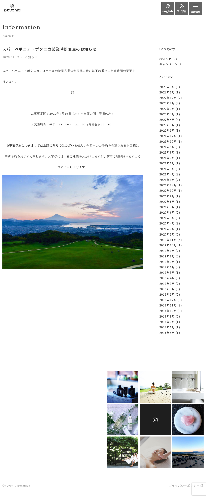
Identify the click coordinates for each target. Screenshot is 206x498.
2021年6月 (167, 163)
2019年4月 (167, 278)
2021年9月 (167, 147)
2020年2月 (167, 229)
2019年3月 (167, 284)
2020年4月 (167, 223)
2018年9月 (167, 316)
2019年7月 (167, 262)
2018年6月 (167, 327)
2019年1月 (167, 294)
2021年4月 (167, 174)
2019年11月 (168, 240)
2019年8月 (167, 256)
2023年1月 (167, 92)
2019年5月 (167, 273)
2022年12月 (168, 98)
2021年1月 (167, 180)
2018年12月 (168, 300)
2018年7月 (167, 322)
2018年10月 (168, 311)
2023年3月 (167, 87)
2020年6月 (167, 212)
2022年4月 (167, 120)
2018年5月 (167, 333)
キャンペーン (168, 64)
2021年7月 (167, 158)
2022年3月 (167, 125)
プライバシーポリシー (184, 486)
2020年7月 (167, 207)
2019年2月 (167, 289)
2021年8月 (167, 152)
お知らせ (165, 59)
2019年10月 (168, 245)
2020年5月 (167, 218)
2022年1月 (167, 130)
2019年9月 (167, 251)
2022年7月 (167, 109)
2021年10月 (168, 141)
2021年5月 (167, 169)
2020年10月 (168, 191)
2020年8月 (167, 202)
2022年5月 (167, 114)
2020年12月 (168, 185)
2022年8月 (167, 103)
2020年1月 (167, 234)
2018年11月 (168, 305)
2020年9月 (167, 196)
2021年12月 (168, 136)
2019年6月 (167, 267)
